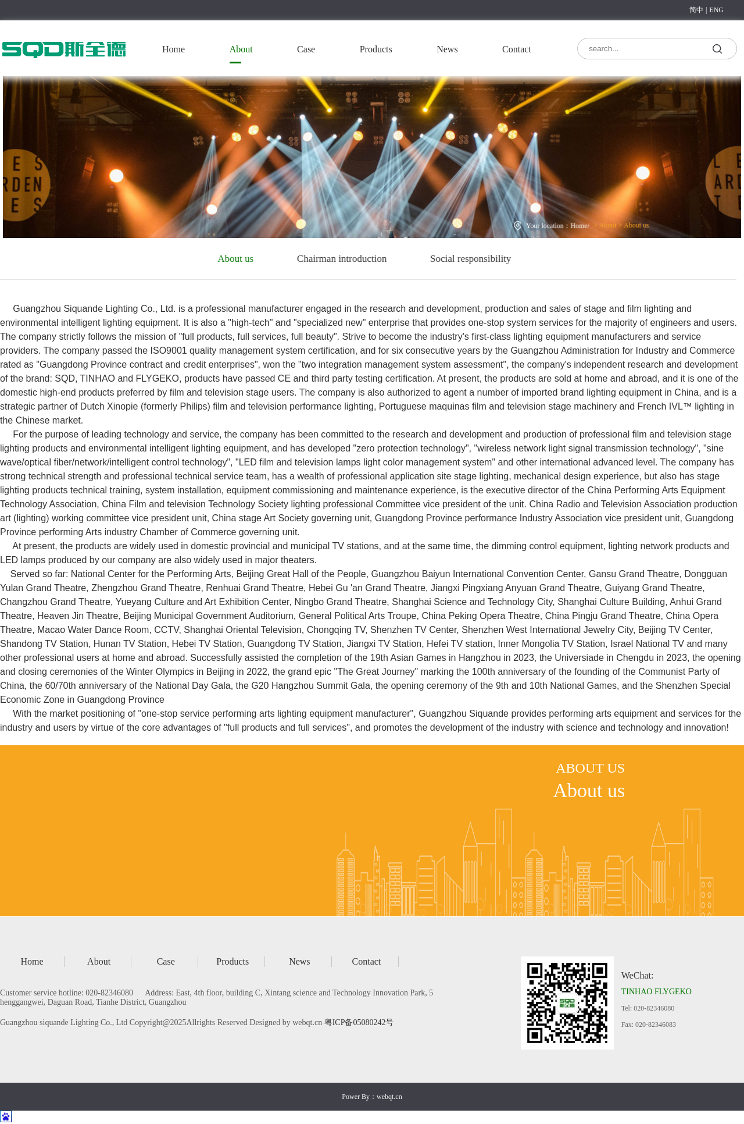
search (717, 48)
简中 (696, 10)
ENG (716, 10)
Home (173, 49)
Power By (356, 1097)
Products (376, 49)
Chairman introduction (315, 258)
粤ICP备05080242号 (359, 1022)
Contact (516, 49)
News (447, 49)
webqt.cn (389, 1097)
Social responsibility (444, 258)
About (241, 49)
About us (629, 223)
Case (306, 49)
